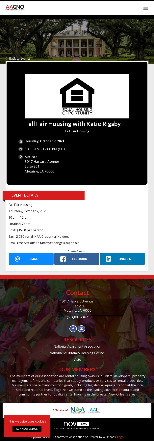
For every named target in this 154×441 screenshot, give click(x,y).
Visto (77, 359)
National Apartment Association (77, 346)
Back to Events (18, 58)
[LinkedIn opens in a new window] (122, 259)
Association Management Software (77, 425)
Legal (120, 437)
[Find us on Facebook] (73, 328)
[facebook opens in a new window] (76, 259)
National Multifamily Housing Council (77, 353)
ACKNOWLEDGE (27, 428)
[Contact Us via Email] (81, 328)
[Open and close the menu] (88, 8)
